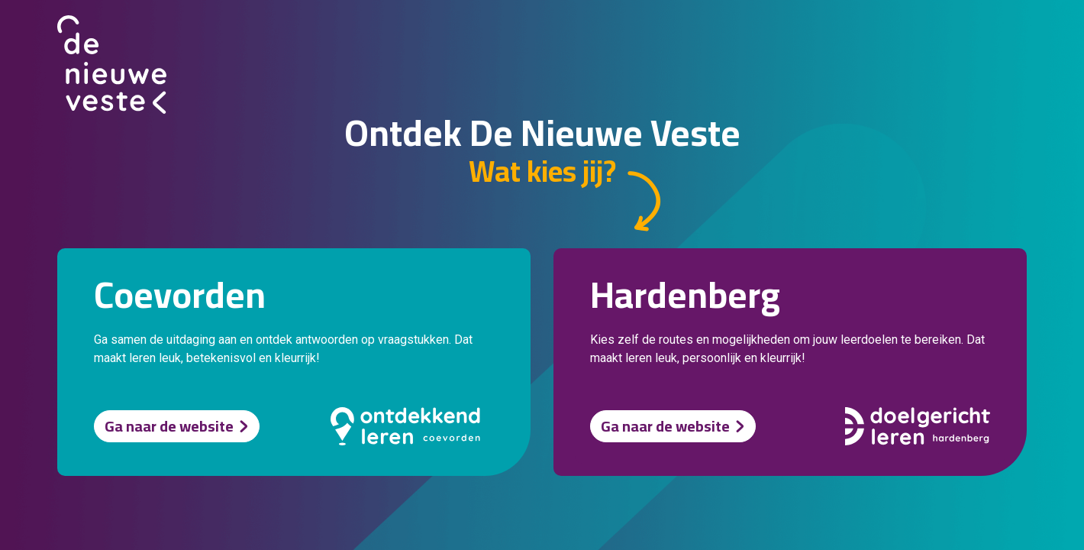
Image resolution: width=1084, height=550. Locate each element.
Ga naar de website (169, 426)
